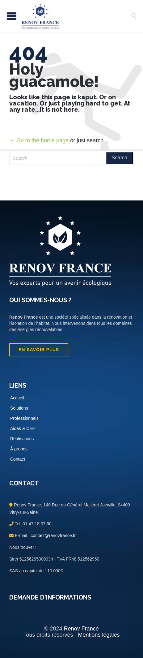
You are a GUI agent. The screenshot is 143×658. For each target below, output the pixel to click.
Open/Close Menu (11, 16)
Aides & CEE (22, 428)
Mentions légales (99, 635)
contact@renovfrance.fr (52, 535)
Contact (17, 459)
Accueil (17, 397)
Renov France (81, 629)
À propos (18, 448)
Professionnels (24, 418)
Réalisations (22, 438)
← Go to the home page (39, 140)
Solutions (19, 408)
